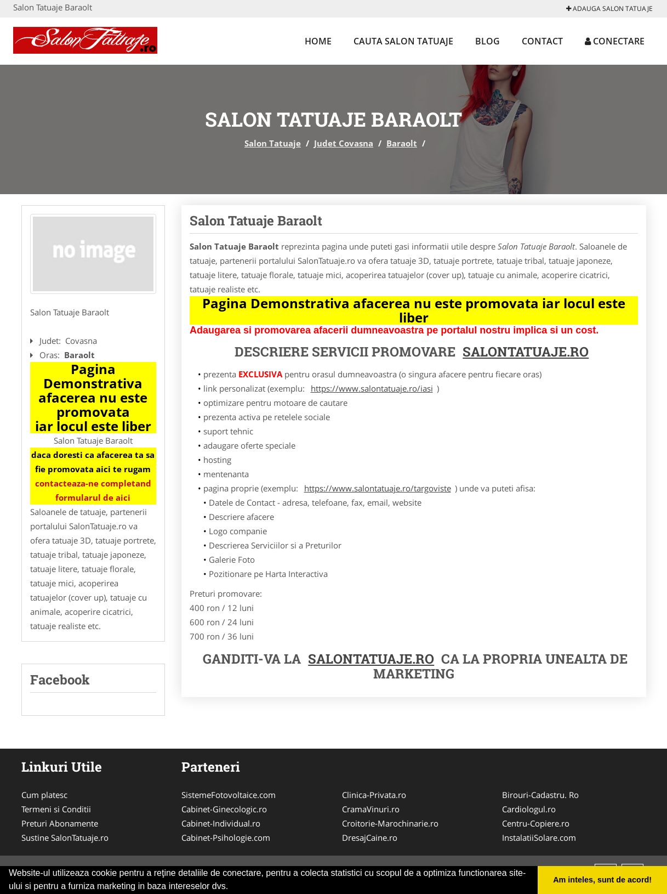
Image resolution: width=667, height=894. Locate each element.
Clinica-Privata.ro (374, 794)
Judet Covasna (343, 143)
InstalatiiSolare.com (539, 837)
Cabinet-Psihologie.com (225, 837)
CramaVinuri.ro (371, 809)
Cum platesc (44, 794)
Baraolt (401, 143)
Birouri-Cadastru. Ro (540, 794)
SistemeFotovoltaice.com (228, 794)
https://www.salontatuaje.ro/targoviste (377, 488)
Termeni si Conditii (56, 809)
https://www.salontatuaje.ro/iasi (372, 388)
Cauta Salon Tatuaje (403, 41)
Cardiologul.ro (529, 809)
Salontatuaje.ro (371, 658)
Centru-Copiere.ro (535, 823)
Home (318, 41)
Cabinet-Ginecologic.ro (224, 809)
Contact (542, 41)
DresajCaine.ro (369, 837)
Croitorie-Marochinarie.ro (390, 823)
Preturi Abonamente (59, 823)
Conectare (615, 41)
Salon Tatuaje (272, 143)
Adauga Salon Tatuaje (609, 8)
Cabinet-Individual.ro (220, 823)
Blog (487, 41)
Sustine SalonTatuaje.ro (65, 837)
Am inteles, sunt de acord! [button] (602, 879)
